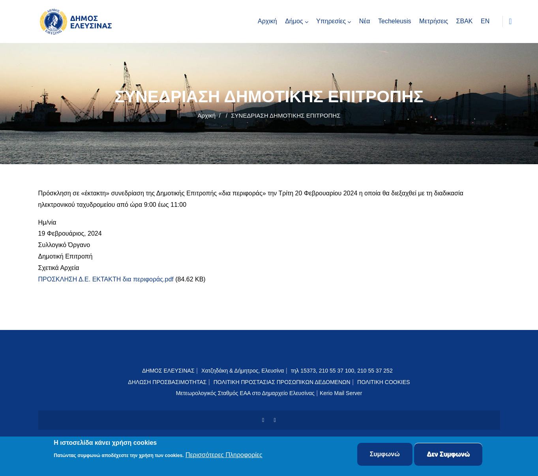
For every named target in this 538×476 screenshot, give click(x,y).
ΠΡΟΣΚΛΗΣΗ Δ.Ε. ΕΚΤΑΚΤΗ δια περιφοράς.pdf (106, 279)
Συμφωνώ (385, 454)
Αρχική (207, 115)
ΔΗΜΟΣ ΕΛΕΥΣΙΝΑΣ (168, 370)
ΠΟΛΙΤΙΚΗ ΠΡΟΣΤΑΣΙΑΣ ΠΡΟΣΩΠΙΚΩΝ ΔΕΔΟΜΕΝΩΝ (282, 382)
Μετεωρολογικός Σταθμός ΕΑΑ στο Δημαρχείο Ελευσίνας (245, 393)
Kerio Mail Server (341, 393)
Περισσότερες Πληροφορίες (224, 455)
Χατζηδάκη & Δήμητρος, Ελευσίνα (242, 370)
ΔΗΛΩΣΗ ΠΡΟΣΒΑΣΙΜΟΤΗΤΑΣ (167, 382)
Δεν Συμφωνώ (448, 454)
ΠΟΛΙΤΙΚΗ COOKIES (383, 382)
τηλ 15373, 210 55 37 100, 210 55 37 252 (342, 370)
